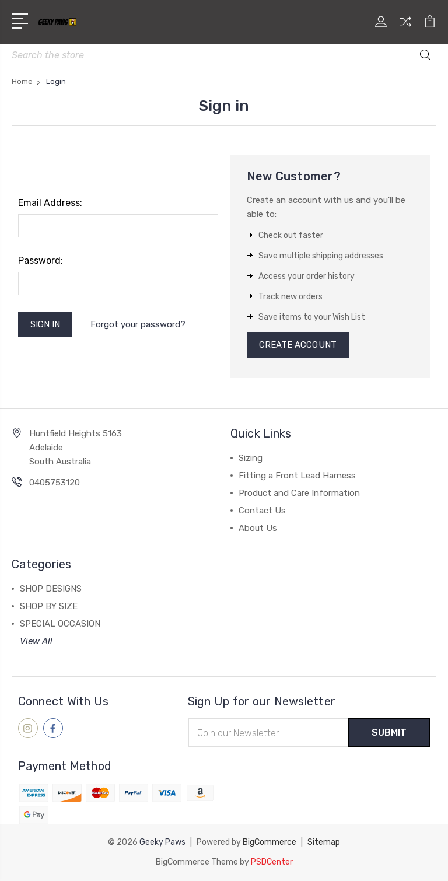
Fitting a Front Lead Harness (297, 475)
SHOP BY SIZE (49, 606)
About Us (258, 528)
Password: (40, 260)
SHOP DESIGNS (51, 588)
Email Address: (50, 202)
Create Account (298, 345)
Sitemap (323, 842)
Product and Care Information (299, 493)
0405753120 (54, 482)
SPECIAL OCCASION (60, 623)
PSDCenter (272, 862)
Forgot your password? (138, 324)
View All (36, 641)
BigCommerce (269, 842)
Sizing (250, 458)
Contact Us (262, 510)
